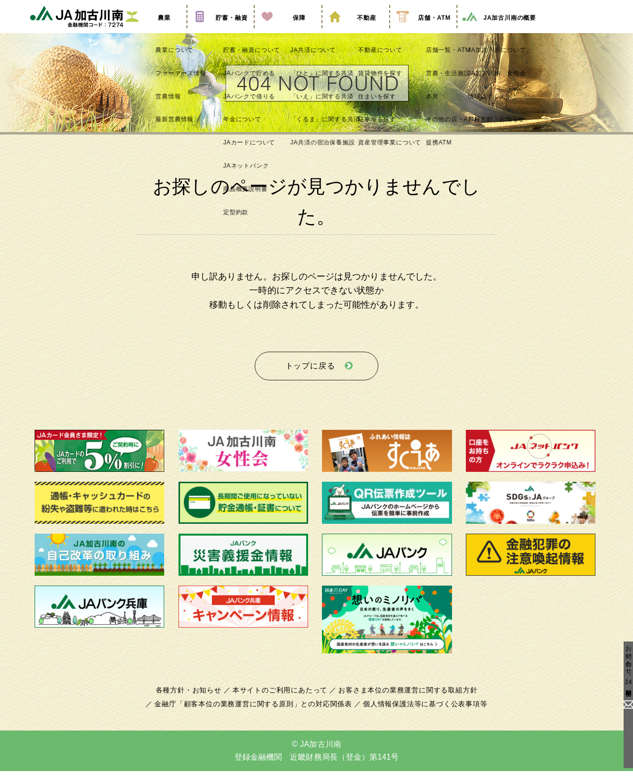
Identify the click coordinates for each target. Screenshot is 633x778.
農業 (153, 31)
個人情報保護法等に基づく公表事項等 (420, 711)
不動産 (355, 31)
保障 (288, 31)
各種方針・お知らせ (194, 697)
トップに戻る (310, 375)
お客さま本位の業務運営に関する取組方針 (404, 697)
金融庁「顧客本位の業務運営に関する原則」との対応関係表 (256, 711)
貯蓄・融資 (220, 31)
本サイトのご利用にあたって (281, 697)
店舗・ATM (423, 31)
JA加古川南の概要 (499, 31)
